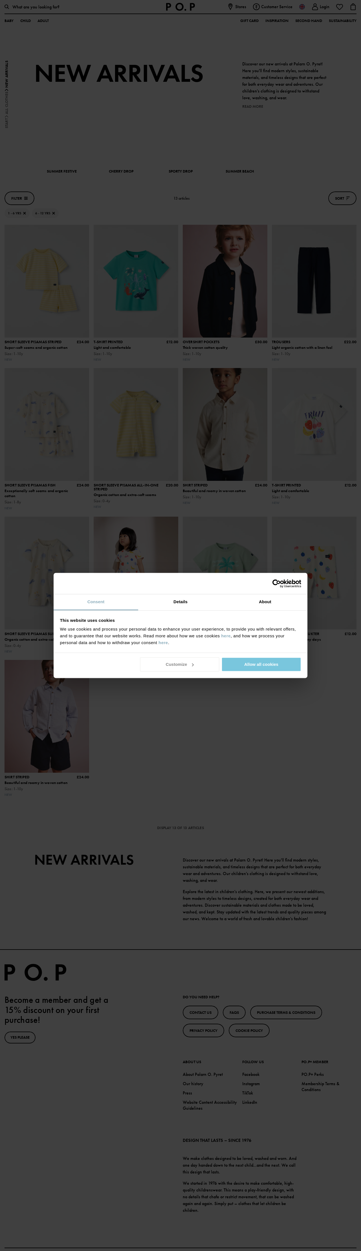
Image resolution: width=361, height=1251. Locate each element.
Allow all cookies (261, 664)
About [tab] (265, 601)
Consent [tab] (96, 601)
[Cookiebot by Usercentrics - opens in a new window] (276, 583)
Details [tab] (180, 601)
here (226, 635)
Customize (180, 664)
